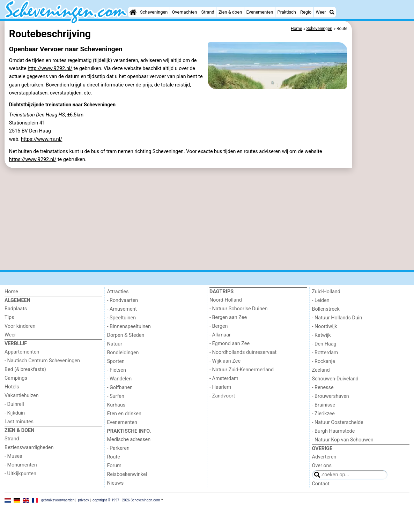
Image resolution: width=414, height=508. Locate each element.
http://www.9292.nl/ (50, 68)
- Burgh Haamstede (333, 431)
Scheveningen (154, 12)
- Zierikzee (323, 414)
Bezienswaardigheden (29, 447)
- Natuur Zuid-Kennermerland (241, 370)
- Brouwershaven (330, 396)
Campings (16, 378)
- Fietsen (116, 370)
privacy (83, 500)
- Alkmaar (220, 335)
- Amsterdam (223, 378)
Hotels (12, 387)
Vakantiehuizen (22, 396)
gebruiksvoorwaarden (58, 500)
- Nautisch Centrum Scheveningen (42, 361)
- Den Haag (324, 344)
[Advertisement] (381, 181)
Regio (305, 12)
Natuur (115, 344)
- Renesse (323, 388)
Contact (321, 484)
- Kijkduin (15, 413)
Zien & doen (230, 12)
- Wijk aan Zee (225, 361)
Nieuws (115, 483)
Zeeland (321, 370)
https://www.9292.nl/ (33, 159)
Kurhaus (116, 405)
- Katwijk (321, 335)
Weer (321, 12)
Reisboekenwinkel (127, 474)
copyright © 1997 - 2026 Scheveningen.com (126, 500)
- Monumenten (21, 465)
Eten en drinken (124, 414)
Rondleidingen (123, 353)
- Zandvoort (222, 396)
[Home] (133, 12)
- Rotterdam (325, 353)
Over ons (322, 466)
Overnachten (184, 12)
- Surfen (115, 396)
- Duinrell (14, 404)
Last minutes (19, 422)
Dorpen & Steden (126, 335)
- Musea (13, 456)
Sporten (116, 361)
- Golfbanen (120, 388)
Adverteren (324, 457)
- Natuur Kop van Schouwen (343, 440)
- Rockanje (323, 361)
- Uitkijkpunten (20, 474)
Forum (114, 466)
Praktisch (287, 12)
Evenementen (259, 12)
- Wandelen (119, 379)
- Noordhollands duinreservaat (242, 352)
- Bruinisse (323, 405)
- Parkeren (118, 448)
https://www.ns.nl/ (41, 139)
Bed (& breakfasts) (25, 369)
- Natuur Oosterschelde (337, 422)
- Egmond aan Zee (229, 344)
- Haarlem (220, 387)
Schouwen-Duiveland (335, 379)
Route (113, 457)
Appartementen (22, 352)
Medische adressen (129, 439)
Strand (207, 12)
